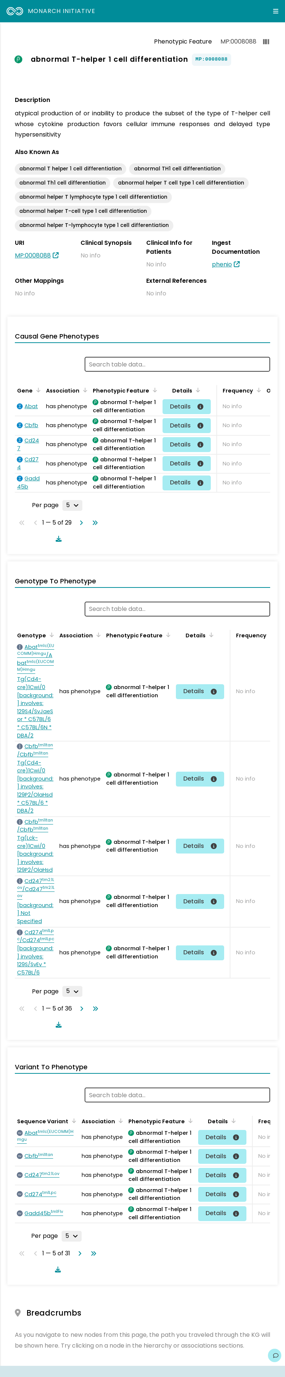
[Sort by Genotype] (50, 634)
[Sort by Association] (83, 390)
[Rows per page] (72, 505)
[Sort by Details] (196, 390)
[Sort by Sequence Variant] (72, 1120)
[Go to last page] (93, 523)
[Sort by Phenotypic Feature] (153, 390)
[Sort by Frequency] (257, 390)
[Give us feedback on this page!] (274, 1355)
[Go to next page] (79, 523)
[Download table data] (57, 539)
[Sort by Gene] (37, 390)
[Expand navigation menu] (275, 11)
